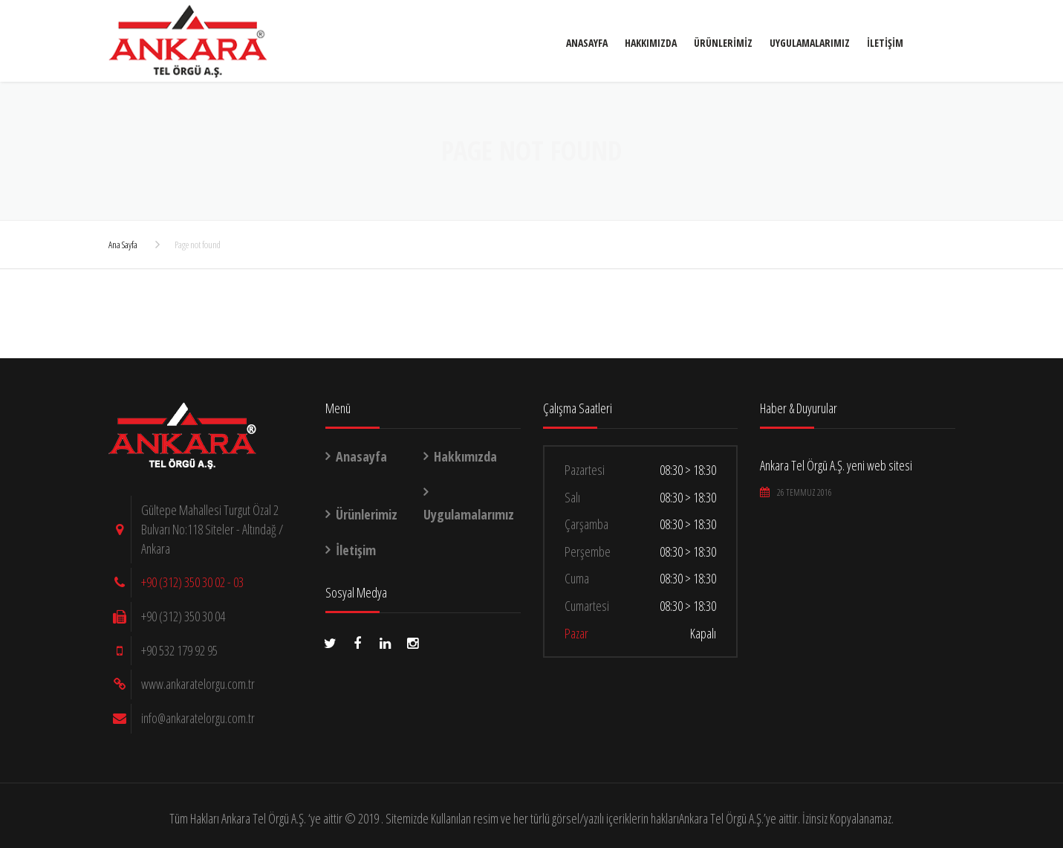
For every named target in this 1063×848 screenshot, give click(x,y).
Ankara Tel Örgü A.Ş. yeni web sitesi (836, 465)
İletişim (615, 52)
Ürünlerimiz (453, 52)
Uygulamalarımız (540, 52)
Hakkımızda (381, 52)
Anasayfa (317, 52)
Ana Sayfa (122, 244)
